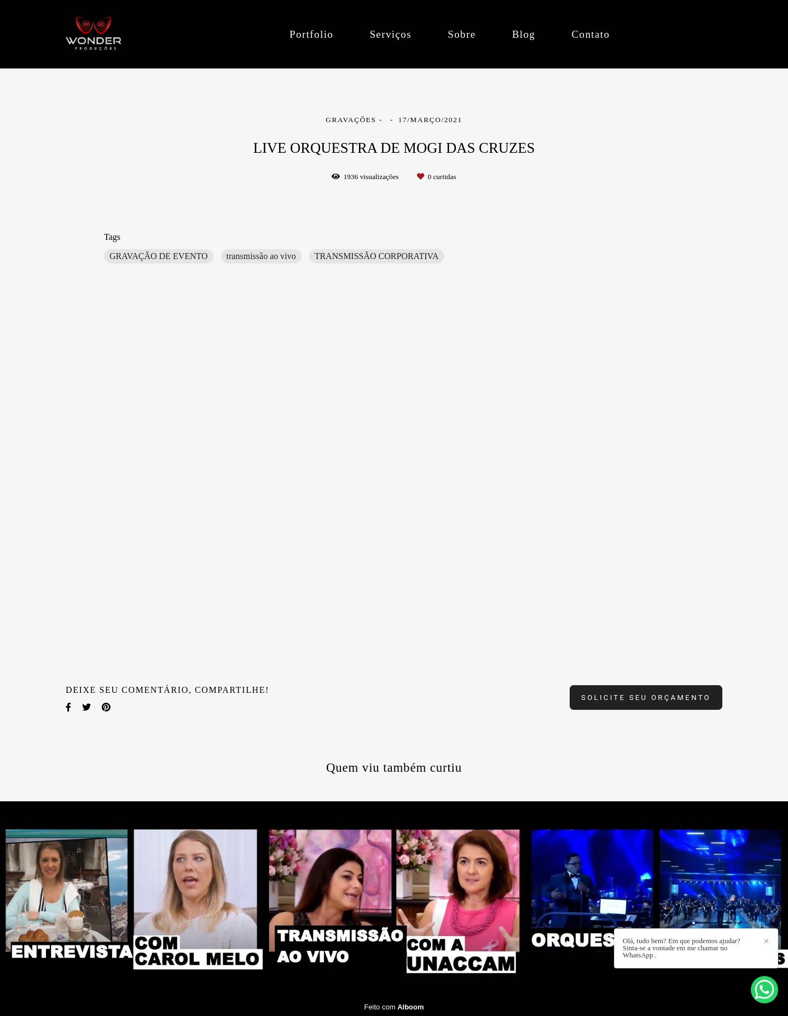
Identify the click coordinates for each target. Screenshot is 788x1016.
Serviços (390, 34)
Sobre (462, 34)
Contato (590, 34)
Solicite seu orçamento (646, 697)
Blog (524, 34)
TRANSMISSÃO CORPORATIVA (377, 256)
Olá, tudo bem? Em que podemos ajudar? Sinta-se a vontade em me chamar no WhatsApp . (681, 947)
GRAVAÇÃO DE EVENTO (158, 256)
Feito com (394, 1007)
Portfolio (311, 34)
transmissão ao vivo (261, 256)
